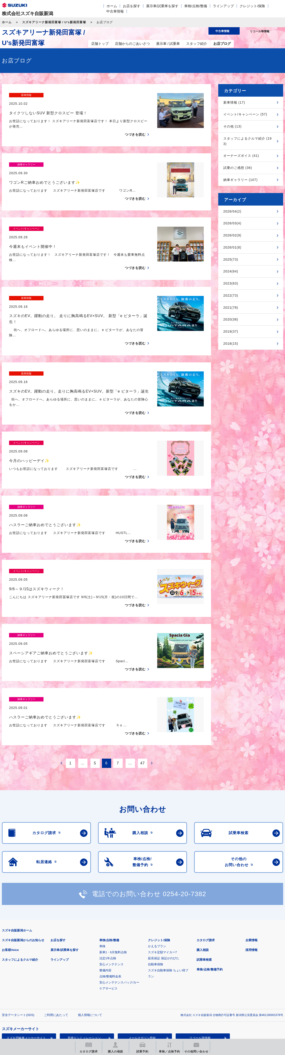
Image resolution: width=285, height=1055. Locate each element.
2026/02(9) (232, 235)
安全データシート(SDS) (18, 958)
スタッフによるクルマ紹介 (20, 903)
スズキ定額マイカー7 (162, 896)
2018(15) (230, 343)
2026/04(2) (232, 211)
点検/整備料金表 (110, 920)
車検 (102, 889)
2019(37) (230, 331)
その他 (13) (232, 126)
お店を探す (131, 6)
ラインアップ (223, 6)
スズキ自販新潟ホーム (17, 874)
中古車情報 (115, 11)
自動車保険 (155, 908)
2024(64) (230, 271)
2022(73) (230, 295)
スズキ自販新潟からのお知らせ (23, 883)
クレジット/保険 (252, 6)
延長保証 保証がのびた (163, 902)
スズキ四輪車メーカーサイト (26, 981)
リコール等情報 (200, 981)
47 (142, 707)
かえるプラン (157, 889)
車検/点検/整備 (195, 6)
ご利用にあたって (56, 958)
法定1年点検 (107, 902)
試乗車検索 (204, 903)
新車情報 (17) (234, 102)
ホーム (112, 6)
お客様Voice (10, 893)
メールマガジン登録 (142, 981)
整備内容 (105, 914)
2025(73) (230, 259)
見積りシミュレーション (84, 981)
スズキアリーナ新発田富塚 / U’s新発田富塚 (54, 22)
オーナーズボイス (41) (241, 155)
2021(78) (230, 307)
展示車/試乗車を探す (162, 6)
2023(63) (230, 283)
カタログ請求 (206, 883)
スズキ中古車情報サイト (26, 1005)
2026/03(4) (232, 223)
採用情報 (251, 893)
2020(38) (230, 319)
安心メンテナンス (111, 908)
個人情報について (90, 958)
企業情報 (251, 883)
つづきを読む (135, 126)
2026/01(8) (232, 247)
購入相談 (203, 893)
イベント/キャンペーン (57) (245, 114)
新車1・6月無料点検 (113, 896)
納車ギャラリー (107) (240, 180)
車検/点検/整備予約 (209, 913)
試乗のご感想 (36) (237, 168)
